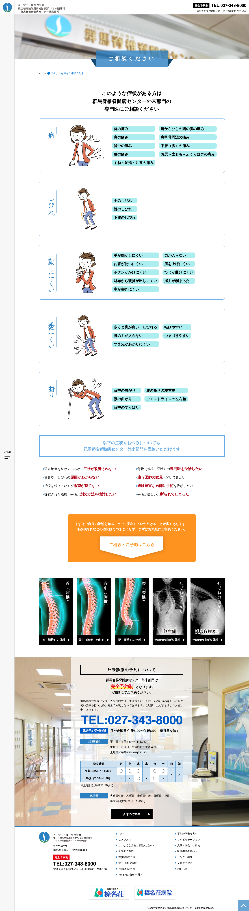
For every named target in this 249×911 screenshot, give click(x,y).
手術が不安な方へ (187, 833)
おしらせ (182, 868)
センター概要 (184, 857)
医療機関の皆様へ (187, 851)
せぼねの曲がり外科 (167, 639)
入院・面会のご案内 (188, 845)
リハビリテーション (188, 839)
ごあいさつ (124, 839)
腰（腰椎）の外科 (129, 639)
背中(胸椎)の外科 (128, 862)
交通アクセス (184, 862)
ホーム (42, 73)
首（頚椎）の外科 (53, 639)
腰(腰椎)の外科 (126, 868)
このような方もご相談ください (136, 845)
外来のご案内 (131, 814)
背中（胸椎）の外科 (92, 639)
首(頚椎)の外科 (126, 857)
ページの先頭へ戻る (243, 905)
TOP (121, 833)
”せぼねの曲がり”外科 (130, 874)
